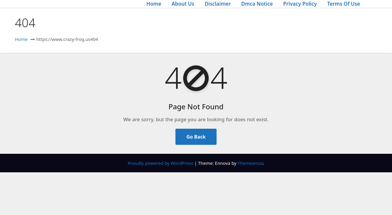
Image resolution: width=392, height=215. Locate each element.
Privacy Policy (300, 3)
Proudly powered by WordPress (161, 163)
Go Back (196, 136)
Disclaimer (218, 3)
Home (153, 3)
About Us (183, 3)
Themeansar (250, 163)
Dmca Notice (257, 3)
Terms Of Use (343, 3)
